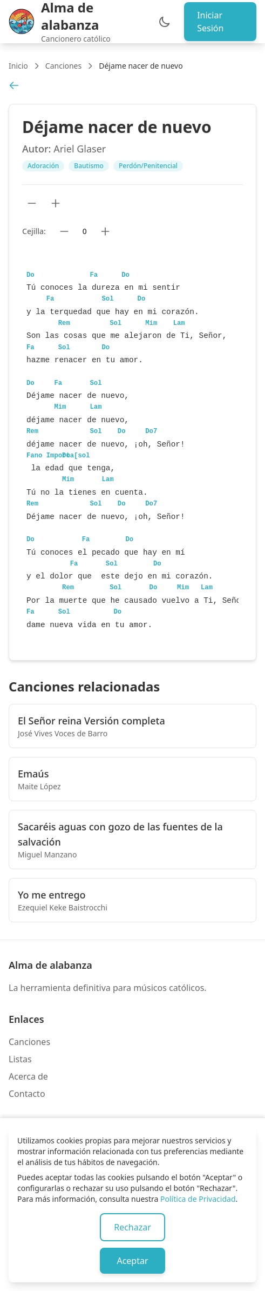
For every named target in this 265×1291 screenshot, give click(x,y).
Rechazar (132, 1227)
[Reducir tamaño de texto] (32, 203)
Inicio (18, 66)
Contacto (27, 1094)
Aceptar (132, 1261)
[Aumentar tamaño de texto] (55, 203)
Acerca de (28, 1076)
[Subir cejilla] (105, 231)
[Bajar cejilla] (64, 231)
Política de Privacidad (197, 1199)
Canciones (63, 66)
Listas (20, 1059)
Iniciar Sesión (210, 21)
